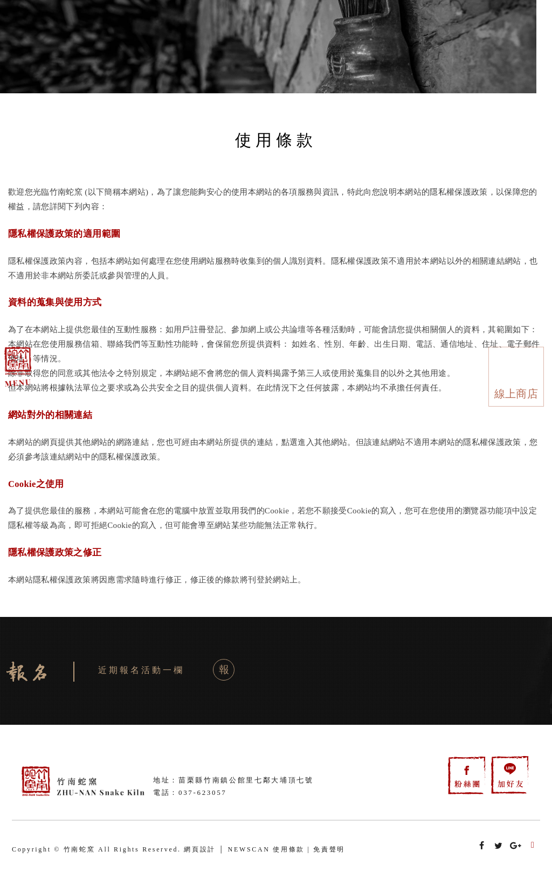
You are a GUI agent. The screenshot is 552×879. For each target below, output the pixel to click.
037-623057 (202, 792)
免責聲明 (329, 849)
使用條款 (289, 849)
